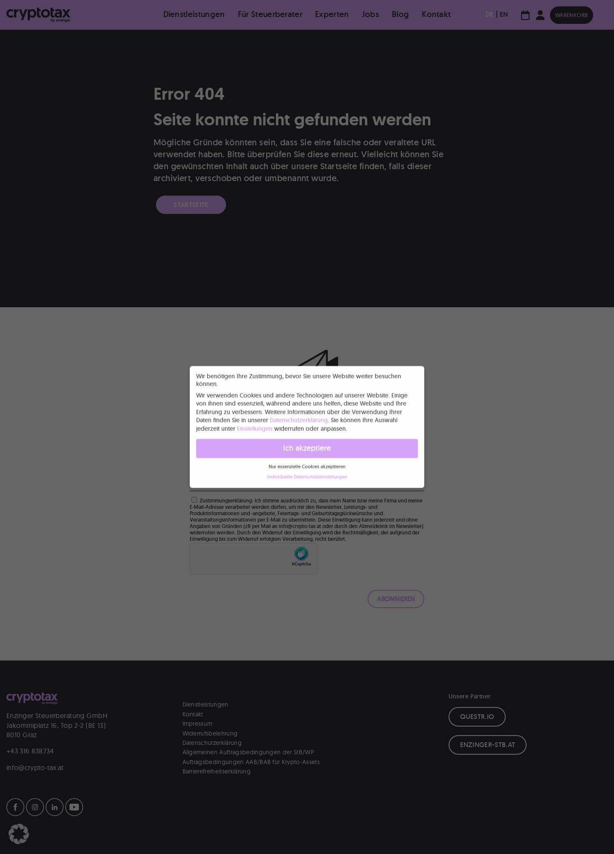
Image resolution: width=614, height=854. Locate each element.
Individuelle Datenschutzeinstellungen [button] (307, 475)
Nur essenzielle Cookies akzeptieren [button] (307, 464)
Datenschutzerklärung (299, 418)
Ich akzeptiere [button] (307, 446)
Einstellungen (254, 426)
